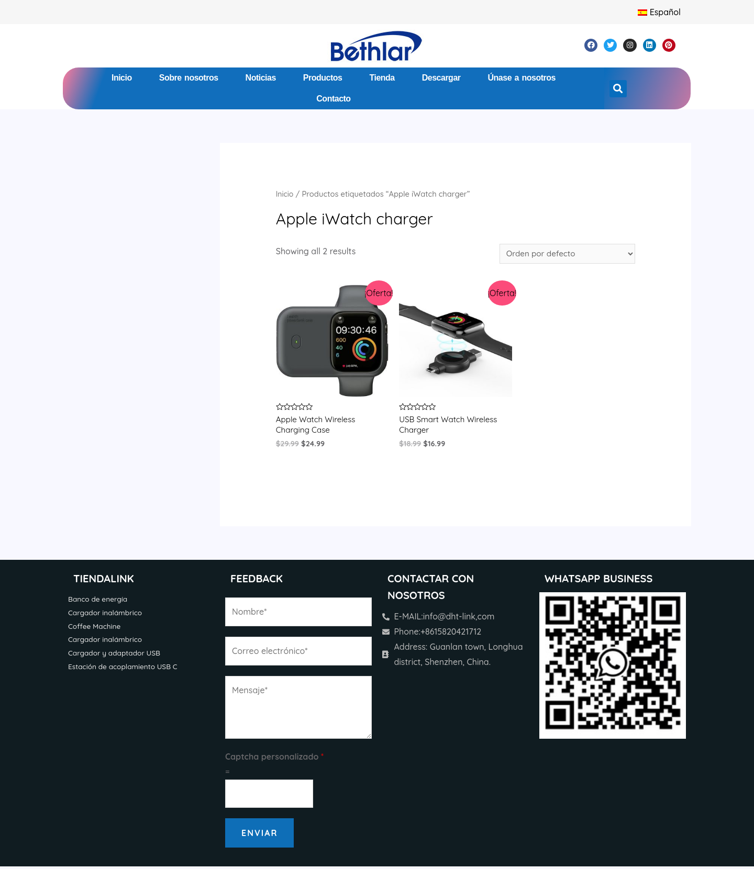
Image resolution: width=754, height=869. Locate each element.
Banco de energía (99, 601)
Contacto (333, 98)
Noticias (261, 77)
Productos (322, 77)
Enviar (259, 835)
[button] (618, 88)
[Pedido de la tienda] (564, 254)
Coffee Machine (96, 629)
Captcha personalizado (274, 759)
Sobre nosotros (188, 77)
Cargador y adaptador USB (116, 657)
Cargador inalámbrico (107, 615)
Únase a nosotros (522, 77)
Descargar (441, 77)
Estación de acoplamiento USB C (125, 670)
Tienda (381, 77)
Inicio (122, 77)
